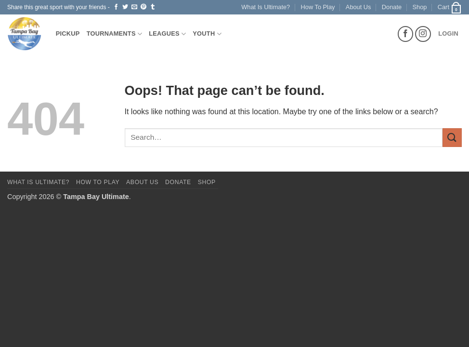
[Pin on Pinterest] (143, 7)
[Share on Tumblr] (153, 7)
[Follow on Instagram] (423, 34)
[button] (450, 7)
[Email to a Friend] (134, 7)
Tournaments (115, 34)
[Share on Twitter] (125, 7)
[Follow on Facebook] (406, 34)
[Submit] (452, 137)
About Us (358, 7)
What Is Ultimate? (265, 7)
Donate (392, 7)
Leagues (167, 34)
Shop (420, 7)
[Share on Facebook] (116, 7)
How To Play (318, 7)
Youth (207, 34)
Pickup (68, 33)
